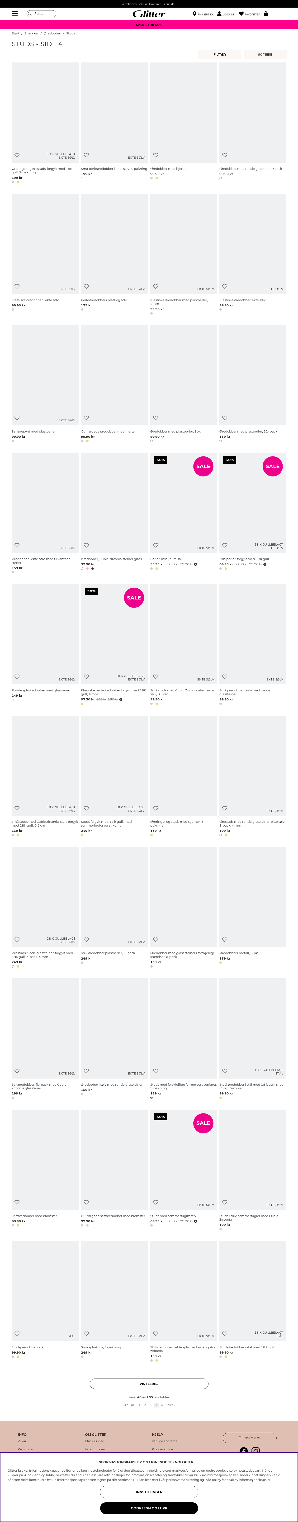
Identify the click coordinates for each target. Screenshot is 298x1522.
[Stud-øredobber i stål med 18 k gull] (252, 1302)
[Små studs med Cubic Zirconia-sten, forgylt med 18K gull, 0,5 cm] (45, 777)
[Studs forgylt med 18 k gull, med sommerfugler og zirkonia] (114, 777)
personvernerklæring (182, 1480)
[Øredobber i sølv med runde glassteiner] (114, 1039)
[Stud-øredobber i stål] (45, 1302)
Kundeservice (162, 1449)
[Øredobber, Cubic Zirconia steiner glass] (114, 514)
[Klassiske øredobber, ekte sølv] (252, 255)
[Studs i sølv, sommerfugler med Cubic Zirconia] (252, 1171)
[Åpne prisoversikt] (195, 564)
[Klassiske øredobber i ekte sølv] (45, 255)
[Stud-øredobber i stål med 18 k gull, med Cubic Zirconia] (252, 1039)
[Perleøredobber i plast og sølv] (114, 255)
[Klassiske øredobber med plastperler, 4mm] (183, 255)
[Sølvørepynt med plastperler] (45, 384)
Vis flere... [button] (149, 1384)
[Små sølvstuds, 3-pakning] (114, 1302)
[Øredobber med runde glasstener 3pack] (252, 123)
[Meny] (15, 13)
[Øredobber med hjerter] (183, 123)
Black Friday (94, 1441)
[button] (228, 13)
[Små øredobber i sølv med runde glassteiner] (252, 645)
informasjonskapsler (254, 1480)
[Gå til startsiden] (149, 14)
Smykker (31, 33)
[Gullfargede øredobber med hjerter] (114, 384)
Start (15, 33)
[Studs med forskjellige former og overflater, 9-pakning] (183, 1039)
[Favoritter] (251, 13)
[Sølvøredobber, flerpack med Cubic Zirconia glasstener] (45, 1039)
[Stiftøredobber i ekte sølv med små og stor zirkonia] (183, 1302)
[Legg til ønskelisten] (17, 155)
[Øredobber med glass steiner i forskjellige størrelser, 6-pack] (183, 908)
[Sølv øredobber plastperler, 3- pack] (114, 908)
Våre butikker (95, 1449)
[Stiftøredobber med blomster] (45, 1171)
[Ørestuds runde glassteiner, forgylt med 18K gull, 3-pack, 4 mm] (45, 908)
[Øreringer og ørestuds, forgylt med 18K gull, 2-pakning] (45, 123)
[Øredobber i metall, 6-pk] (252, 908)
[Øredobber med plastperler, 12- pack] (252, 384)
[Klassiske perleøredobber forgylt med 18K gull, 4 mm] (114, 645)
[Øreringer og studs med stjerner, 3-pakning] (183, 777)
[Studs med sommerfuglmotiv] (183, 1171)
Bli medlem (250, 1438)
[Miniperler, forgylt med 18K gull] (252, 514)
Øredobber (52, 33)
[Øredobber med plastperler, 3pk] (183, 384)
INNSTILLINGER (149, 1492)
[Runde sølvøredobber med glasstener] (45, 645)
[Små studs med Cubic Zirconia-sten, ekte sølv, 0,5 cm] (183, 645)
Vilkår (22, 1441)
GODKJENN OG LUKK (149, 1508)
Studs (70, 33)
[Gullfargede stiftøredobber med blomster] (114, 1171)
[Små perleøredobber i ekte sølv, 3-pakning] (114, 123)
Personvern (27, 1449)
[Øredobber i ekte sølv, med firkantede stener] (45, 514)
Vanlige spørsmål (165, 1441)
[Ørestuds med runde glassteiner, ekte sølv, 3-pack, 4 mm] (252, 777)
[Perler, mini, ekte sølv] (183, 514)
